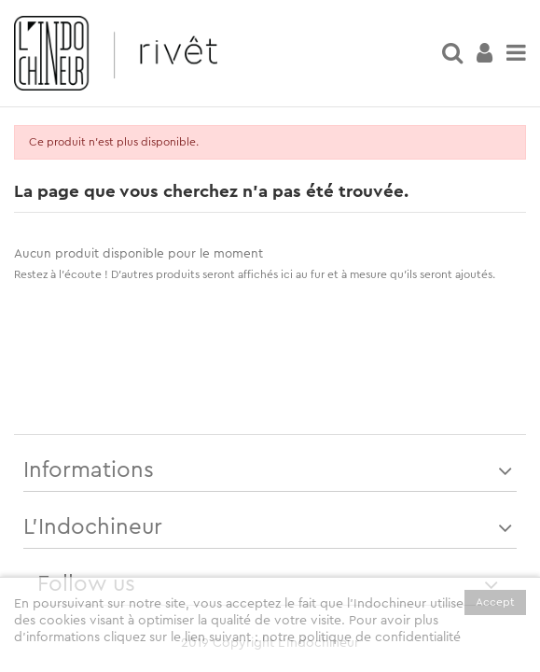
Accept (495, 602)
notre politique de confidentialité (361, 637)
